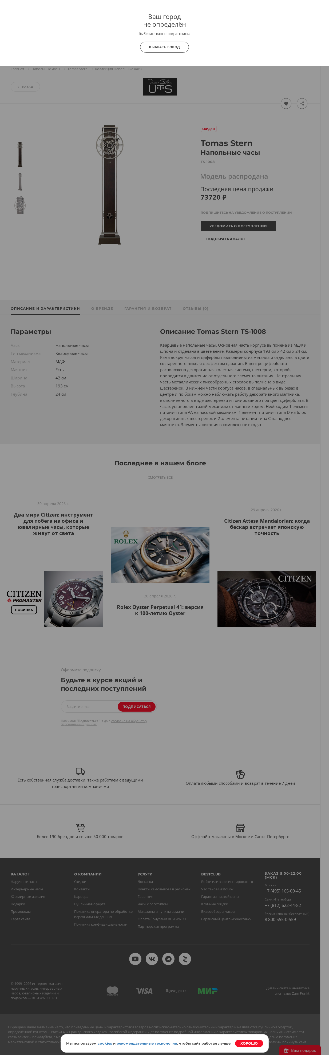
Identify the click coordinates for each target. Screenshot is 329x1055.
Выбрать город (164, 47)
